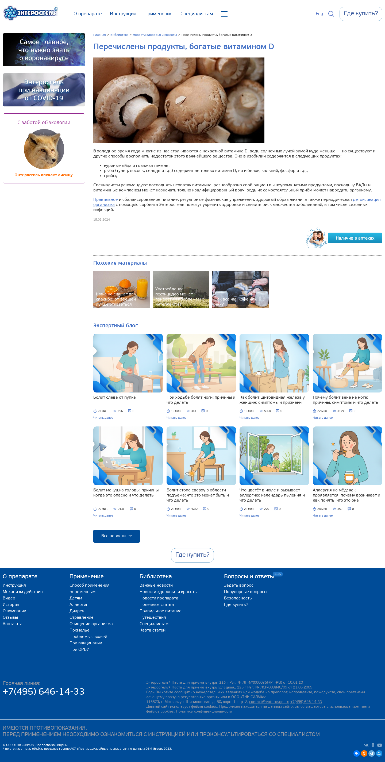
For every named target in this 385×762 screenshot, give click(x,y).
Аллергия (79, 605)
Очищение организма (91, 624)
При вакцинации (86, 643)
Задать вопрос (238, 585)
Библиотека (156, 577)
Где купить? (236, 605)
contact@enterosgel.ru (269, 702)
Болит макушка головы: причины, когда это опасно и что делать (126, 493)
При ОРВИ (80, 650)
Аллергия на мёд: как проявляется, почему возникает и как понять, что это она (346, 495)
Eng (319, 14)
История (11, 605)
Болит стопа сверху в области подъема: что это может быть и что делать (198, 495)
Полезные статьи (157, 605)
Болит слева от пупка (114, 397)
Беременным (82, 592)
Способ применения (90, 585)
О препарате (88, 14)
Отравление (82, 617)
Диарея (77, 611)
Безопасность (238, 598)
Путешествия (153, 617)
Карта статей (152, 630)
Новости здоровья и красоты (168, 592)
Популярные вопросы (245, 592)
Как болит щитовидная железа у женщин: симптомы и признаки (272, 400)
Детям (76, 598)
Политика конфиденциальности (204, 712)
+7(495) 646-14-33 (44, 692)
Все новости (116, 536)
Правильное (105, 200)
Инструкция (123, 14)
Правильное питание (161, 611)
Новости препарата (159, 598)
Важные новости (156, 585)
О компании (14, 611)
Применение (158, 14)
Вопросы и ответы (249, 576)
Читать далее (103, 418)
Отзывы (10, 617)
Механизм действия (23, 592)
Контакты (12, 624)
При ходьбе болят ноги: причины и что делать (201, 400)
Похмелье (80, 630)
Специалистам (196, 14)
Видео (9, 598)
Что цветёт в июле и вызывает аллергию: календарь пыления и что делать (272, 495)
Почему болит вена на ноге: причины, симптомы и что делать (345, 400)
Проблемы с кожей (88, 637)
